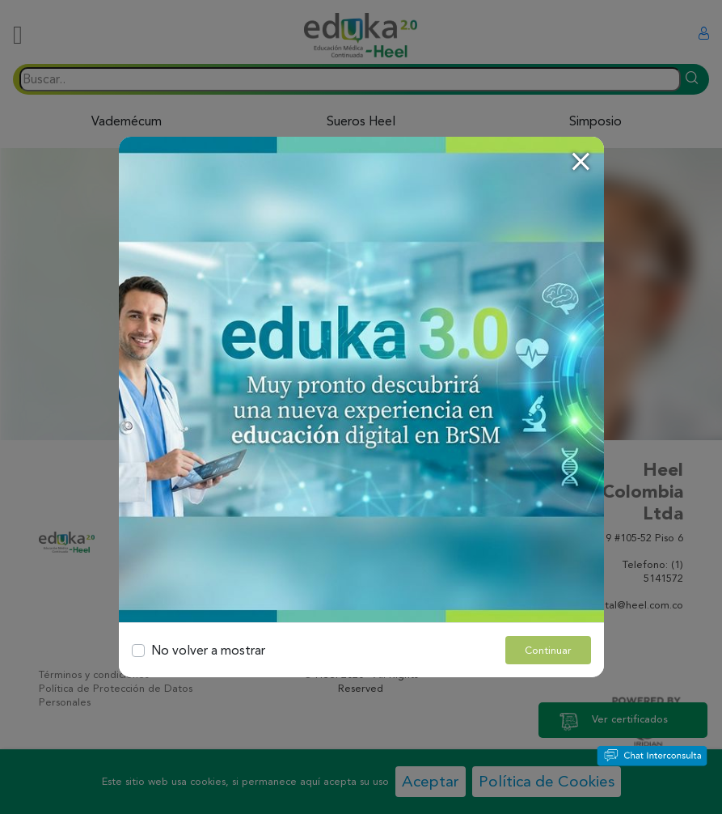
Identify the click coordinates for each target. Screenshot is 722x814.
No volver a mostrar (208, 650)
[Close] (581, 161)
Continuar (548, 650)
